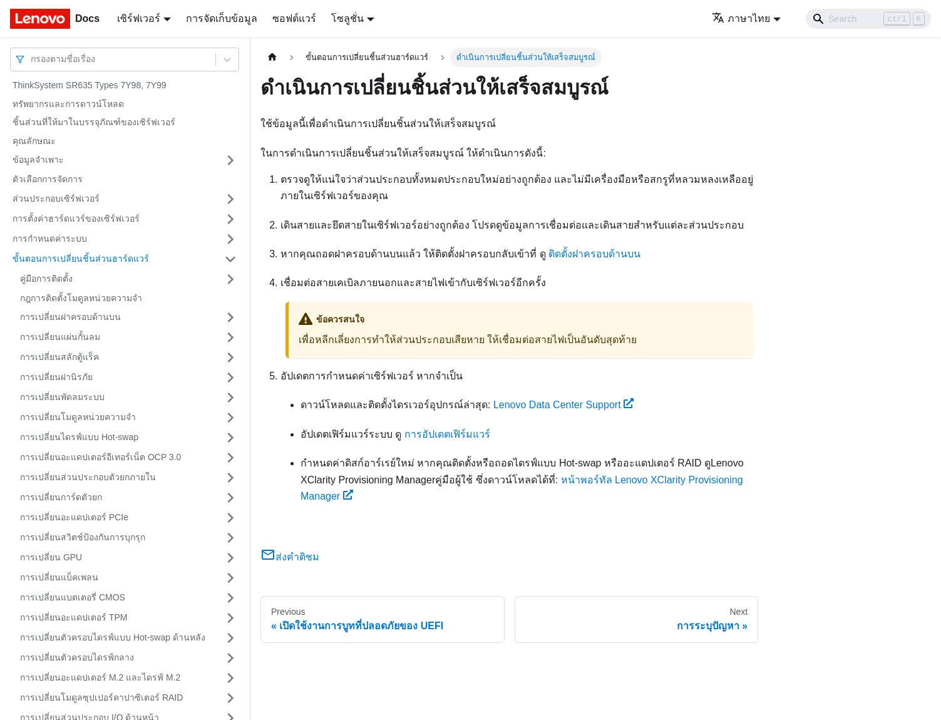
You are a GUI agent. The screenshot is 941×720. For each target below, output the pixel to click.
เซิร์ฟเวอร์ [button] (138, 18)
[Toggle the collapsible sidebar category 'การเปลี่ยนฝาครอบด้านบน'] (230, 317)
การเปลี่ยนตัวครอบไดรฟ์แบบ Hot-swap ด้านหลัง (112, 637)
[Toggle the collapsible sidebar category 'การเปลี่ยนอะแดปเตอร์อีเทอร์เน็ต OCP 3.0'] (230, 458)
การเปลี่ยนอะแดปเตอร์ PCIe (74, 517)
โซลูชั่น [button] (347, 18)
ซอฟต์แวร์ (294, 18)
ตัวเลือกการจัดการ (48, 179)
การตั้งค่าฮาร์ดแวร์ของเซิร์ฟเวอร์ (76, 218)
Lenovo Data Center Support (563, 404)
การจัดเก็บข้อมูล (221, 18)
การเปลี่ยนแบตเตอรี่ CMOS (72, 597)
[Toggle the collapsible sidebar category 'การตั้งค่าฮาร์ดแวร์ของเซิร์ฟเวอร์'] (230, 219)
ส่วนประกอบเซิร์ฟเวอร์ (56, 198)
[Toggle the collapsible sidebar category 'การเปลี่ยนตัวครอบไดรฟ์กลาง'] (230, 658)
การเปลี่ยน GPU (51, 557)
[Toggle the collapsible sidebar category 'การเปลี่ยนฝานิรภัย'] (230, 378)
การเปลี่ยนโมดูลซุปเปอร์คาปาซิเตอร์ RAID (101, 697)
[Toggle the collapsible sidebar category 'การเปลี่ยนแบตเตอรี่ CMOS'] (230, 598)
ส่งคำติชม (289, 557)
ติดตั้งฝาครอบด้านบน (594, 254)
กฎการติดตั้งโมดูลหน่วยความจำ (81, 298)
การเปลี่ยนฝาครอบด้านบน (70, 317)
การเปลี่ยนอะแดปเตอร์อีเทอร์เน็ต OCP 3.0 (100, 457)
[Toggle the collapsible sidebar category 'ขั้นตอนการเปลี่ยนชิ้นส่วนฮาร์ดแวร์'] (230, 259)
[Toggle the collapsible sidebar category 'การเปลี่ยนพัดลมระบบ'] (230, 398)
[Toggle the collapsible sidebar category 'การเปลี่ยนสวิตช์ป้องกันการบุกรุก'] (230, 538)
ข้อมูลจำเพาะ (38, 160)
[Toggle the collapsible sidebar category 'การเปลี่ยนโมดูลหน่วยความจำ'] (230, 418)
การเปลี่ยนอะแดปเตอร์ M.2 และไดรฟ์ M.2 (100, 677)
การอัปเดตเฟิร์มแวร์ (447, 434)
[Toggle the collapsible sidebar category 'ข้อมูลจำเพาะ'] (230, 160)
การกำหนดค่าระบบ (50, 239)
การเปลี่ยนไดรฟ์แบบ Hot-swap (79, 437)
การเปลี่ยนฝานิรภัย (56, 377)
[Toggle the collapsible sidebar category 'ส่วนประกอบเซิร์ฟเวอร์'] (230, 199)
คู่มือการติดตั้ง (46, 279)
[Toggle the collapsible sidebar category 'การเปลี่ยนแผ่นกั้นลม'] (230, 337)
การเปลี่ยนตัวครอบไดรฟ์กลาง (77, 657)
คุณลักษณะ (34, 141)
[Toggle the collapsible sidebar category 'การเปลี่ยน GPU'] (230, 558)
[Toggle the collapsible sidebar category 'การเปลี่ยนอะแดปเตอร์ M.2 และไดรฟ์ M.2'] (230, 678)
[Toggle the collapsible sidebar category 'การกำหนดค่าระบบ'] (230, 239)
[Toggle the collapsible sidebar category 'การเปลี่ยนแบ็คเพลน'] (230, 578)
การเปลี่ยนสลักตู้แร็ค (59, 357)
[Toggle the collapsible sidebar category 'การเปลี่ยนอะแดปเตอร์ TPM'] (230, 618)
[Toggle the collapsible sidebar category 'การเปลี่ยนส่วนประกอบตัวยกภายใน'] (230, 478)
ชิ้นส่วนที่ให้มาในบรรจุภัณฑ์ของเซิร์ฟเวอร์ (94, 122)
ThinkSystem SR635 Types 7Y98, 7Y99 (90, 85)
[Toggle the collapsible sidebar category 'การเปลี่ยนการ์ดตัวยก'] (230, 498)
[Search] (868, 19)
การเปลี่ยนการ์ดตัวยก (61, 497)
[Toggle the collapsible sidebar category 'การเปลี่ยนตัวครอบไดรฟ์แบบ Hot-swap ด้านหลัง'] (230, 638)
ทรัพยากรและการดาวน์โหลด (68, 104)
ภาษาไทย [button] (741, 18)
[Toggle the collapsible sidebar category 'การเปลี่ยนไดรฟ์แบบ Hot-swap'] (230, 438)
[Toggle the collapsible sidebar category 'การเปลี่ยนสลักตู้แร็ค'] (230, 357)
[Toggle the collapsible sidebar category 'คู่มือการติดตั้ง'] (230, 279)
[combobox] (32, 59)
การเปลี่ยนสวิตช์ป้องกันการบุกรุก (82, 537)
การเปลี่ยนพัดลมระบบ (62, 397)
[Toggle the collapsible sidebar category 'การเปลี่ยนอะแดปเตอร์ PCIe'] (230, 518)
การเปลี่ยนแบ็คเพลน (59, 577)
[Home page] (272, 57)
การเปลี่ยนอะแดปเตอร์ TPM (73, 617)
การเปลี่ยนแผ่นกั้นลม (60, 337)
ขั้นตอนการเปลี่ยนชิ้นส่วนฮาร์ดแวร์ (81, 259)
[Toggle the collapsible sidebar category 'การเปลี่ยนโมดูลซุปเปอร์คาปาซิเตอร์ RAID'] (230, 698)
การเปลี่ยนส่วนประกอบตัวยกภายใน (88, 477)
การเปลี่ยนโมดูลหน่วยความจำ (78, 417)
